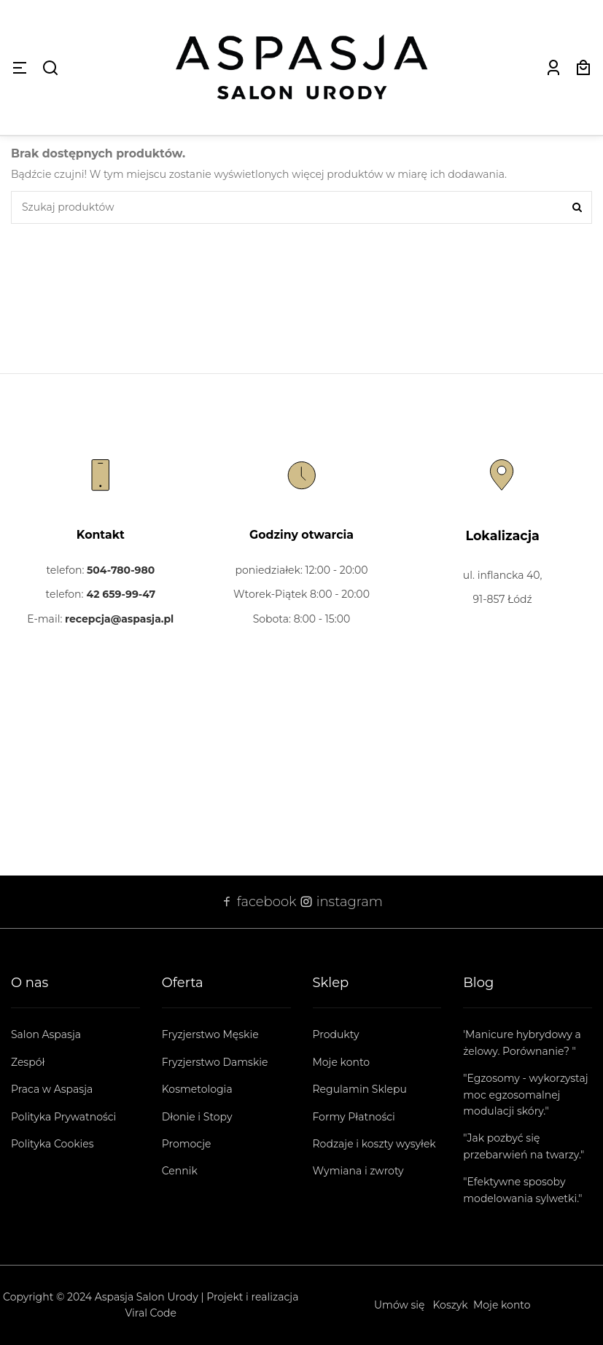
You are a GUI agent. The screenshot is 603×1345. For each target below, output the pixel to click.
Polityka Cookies (52, 1143)
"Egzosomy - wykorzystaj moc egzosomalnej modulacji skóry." (525, 1095)
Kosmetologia (197, 1089)
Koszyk (450, 1304)
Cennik (180, 1170)
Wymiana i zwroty (358, 1170)
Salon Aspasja (46, 1034)
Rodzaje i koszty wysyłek (374, 1143)
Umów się (399, 1304)
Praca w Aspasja (52, 1089)
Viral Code (150, 1312)
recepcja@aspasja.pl (119, 618)
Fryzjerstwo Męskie (210, 1034)
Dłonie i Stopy (197, 1116)
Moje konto (341, 1062)
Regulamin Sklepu (360, 1089)
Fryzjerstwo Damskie (215, 1062)
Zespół (27, 1062)
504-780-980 (121, 570)
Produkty (336, 1034)
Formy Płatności (354, 1116)
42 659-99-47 (120, 594)
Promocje (186, 1143)
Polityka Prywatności (63, 1116)
